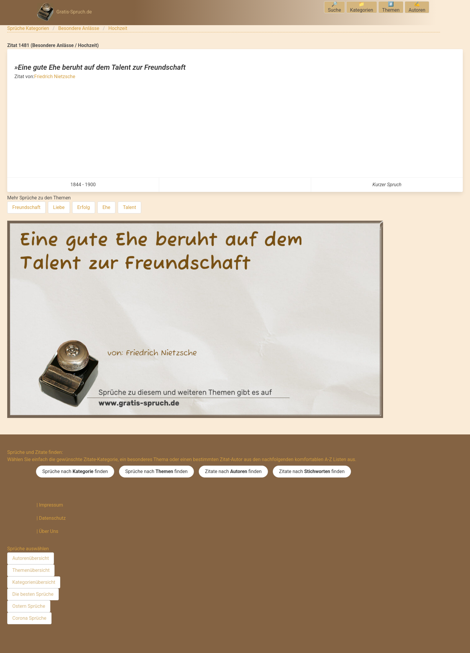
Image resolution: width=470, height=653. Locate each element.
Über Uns (48, 531)
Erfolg (83, 207)
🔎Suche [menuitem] (334, 7)
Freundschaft (26, 207)
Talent (129, 207)
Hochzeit (118, 28)
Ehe (106, 207)
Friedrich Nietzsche (54, 76)
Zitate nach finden (233, 471)
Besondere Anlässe (78, 28)
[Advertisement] (235, 125)
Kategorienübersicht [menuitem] (33, 582)
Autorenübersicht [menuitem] (30, 558)
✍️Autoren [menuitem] (417, 7)
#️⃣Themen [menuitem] (391, 7)
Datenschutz (52, 518)
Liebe (58, 207)
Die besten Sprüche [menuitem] (33, 594)
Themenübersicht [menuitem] (30, 570)
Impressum (51, 505)
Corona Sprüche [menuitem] (29, 618)
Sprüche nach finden (75, 471)
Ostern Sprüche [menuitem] (28, 606)
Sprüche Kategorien (28, 28)
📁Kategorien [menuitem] (361, 7)
